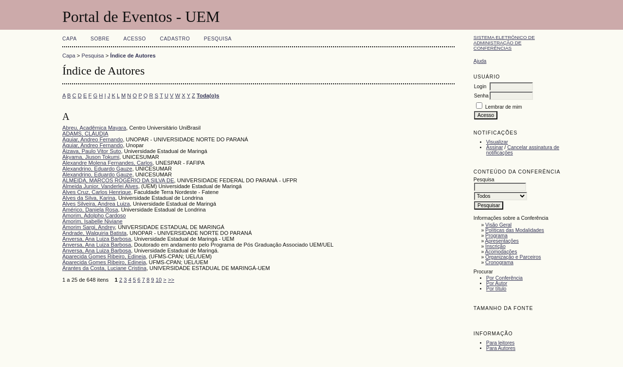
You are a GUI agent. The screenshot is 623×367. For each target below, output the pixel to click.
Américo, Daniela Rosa (90, 209)
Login (480, 86)
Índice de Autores (132, 55)
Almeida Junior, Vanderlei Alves (100, 186)
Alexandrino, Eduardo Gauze (97, 169)
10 (159, 280)
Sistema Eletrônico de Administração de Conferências (504, 43)
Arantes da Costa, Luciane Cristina (104, 268)
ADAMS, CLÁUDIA (85, 133)
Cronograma (499, 262)
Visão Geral (498, 225)
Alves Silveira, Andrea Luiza (96, 204)
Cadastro (175, 38)
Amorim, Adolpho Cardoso (94, 215)
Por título (496, 288)
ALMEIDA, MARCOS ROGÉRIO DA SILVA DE (118, 180)
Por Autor (496, 283)
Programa (496, 235)
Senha (481, 95)
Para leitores (500, 343)
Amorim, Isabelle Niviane (92, 221)
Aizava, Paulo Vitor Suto (91, 151)
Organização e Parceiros (513, 257)
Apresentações (502, 241)
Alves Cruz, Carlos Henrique (96, 192)
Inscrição (495, 246)
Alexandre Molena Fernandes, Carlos (107, 163)
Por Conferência (504, 278)
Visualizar (497, 142)
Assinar (494, 147)
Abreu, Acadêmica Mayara (94, 128)
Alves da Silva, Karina (88, 198)
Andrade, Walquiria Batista (94, 233)
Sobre (100, 38)
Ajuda (480, 61)
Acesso (135, 38)
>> (171, 280)
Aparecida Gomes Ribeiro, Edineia (104, 256)
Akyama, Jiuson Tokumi (90, 157)
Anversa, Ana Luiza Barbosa (96, 239)
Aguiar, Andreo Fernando (92, 139)
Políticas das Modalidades (514, 230)
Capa (69, 38)
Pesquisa (218, 38)
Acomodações (501, 251)
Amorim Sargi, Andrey (88, 227)
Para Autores (500, 348)
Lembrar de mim (503, 107)
